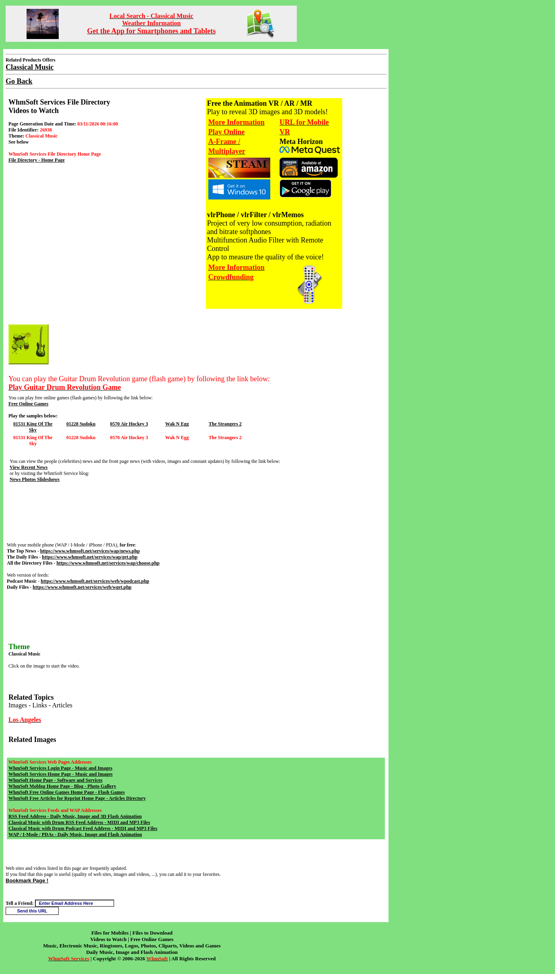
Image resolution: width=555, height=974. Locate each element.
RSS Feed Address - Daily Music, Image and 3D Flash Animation (75, 816)
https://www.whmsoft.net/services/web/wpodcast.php (95, 581)
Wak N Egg (177, 424)
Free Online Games (28, 404)
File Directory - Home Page (36, 160)
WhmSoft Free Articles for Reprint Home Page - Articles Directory (77, 798)
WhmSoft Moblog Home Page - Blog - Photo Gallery (62, 786)
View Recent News (28, 467)
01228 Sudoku (80, 424)
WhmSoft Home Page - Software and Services (55, 780)
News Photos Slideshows (35, 479)
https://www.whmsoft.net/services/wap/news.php (90, 551)
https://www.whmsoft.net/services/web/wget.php (82, 587)
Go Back (19, 81)
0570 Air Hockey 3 (129, 424)
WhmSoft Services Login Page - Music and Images (60, 768)
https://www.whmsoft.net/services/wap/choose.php (107, 563)
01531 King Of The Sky (32, 427)
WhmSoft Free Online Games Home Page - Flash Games (66, 792)
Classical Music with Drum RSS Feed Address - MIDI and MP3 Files (79, 822)
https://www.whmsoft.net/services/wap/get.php (90, 557)
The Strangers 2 (225, 424)
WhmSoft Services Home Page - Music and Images (60, 774)
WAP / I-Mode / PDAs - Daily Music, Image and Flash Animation (75, 834)
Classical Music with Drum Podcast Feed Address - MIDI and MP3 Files (82, 828)
